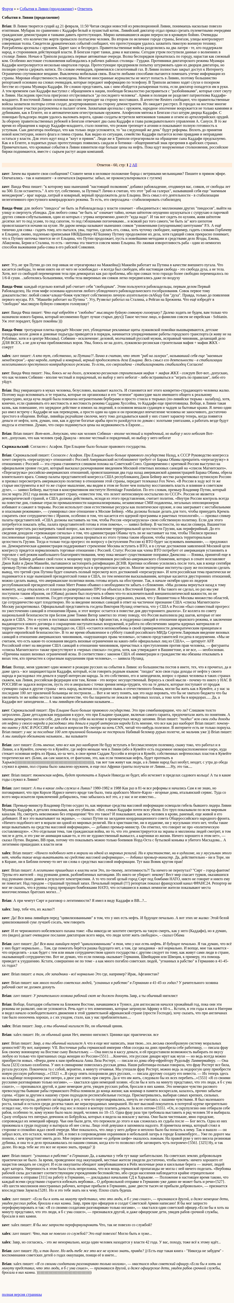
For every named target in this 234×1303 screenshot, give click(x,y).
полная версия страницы (22, 1294)
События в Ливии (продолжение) (47, 9)
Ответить (84, 9)
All (134, 165)
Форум (7, 9)
